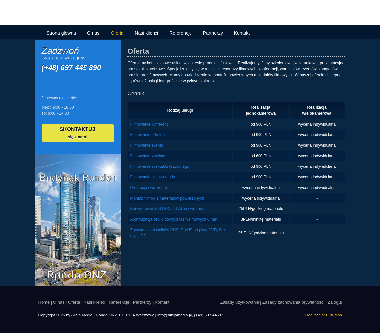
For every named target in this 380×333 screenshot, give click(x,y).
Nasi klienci (146, 33)
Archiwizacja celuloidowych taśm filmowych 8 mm (173, 219)
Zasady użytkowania (239, 302)
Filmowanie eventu (146, 145)
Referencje (180, 33)
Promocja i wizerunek (149, 187)
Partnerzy (213, 33)
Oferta (117, 33)
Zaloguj (335, 302)
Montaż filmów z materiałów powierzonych (167, 198)
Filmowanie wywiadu (148, 156)
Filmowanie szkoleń (147, 134)
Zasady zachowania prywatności (293, 302)
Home (44, 302)
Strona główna (61, 33)
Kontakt (242, 33)
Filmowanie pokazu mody (152, 177)
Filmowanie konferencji (150, 124)
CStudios (334, 315)
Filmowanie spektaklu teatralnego (159, 166)
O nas (93, 33)
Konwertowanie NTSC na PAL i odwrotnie (166, 208)
